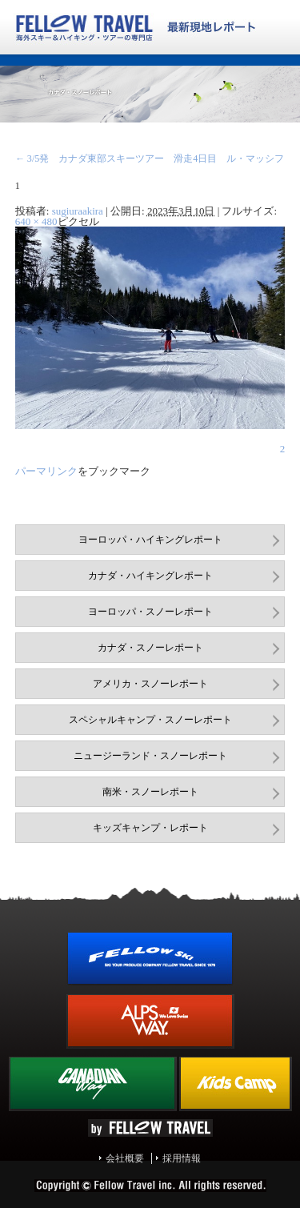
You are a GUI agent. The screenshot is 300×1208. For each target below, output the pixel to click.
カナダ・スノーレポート (150, 647)
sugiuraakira (77, 211)
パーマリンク (46, 471)
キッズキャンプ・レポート (150, 827)
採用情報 (181, 1158)
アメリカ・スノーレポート (150, 683)
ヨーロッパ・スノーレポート (150, 611)
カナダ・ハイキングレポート (150, 575)
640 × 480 (36, 221)
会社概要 (125, 1158)
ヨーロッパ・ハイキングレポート (150, 539)
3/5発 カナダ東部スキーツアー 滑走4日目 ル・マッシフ (150, 158)
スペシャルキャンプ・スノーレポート (150, 719)
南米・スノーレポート (150, 791)
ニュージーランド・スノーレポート (150, 755)
